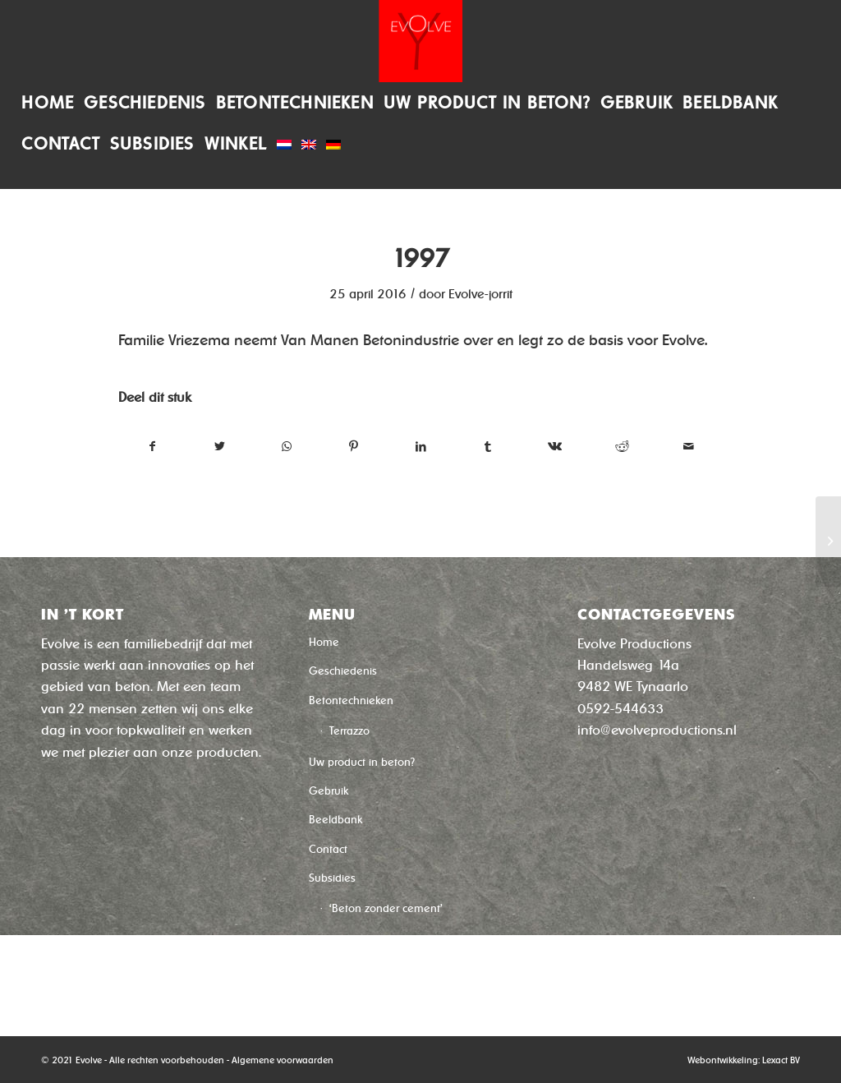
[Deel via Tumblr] (488, 447)
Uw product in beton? (362, 762)
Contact (328, 849)
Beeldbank (335, 819)
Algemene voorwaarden (282, 1060)
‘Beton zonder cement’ (386, 908)
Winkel (325, 971)
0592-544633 (620, 709)
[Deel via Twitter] (220, 447)
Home (324, 642)
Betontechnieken (351, 700)
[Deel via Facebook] (152, 447)
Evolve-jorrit (480, 294)
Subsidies (332, 878)
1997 (420, 258)
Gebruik (328, 791)
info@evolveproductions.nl (657, 730)
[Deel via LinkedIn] (421, 447)
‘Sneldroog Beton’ (373, 941)
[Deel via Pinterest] (354, 447)
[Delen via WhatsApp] (287, 447)
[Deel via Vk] (555, 447)
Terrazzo (349, 731)
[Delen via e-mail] (688, 447)
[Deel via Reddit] (622, 447)
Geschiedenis (343, 671)
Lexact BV (781, 1060)
